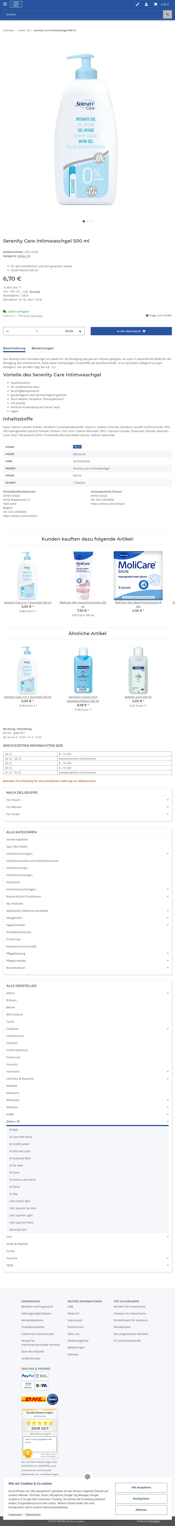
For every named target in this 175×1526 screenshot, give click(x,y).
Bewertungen (76, 1347)
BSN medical (14, 1014)
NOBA (10, 1114)
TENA (9, 1265)
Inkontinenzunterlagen (21, 889)
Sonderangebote (17, 839)
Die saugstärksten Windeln (131, 1334)
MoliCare (12, 1107)
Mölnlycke (12, 1100)
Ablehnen (140, 1509)
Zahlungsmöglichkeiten (36, 1313)
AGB (70, 1306)
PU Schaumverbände (127, 1340)
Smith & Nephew (17, 1244)
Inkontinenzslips (17, 868)
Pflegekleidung (15, 953)
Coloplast (12, 1029)
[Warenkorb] (161, 4)
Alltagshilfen (14, 918)
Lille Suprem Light (21, 1215)
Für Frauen (13, 800)
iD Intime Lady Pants (22, 1179)
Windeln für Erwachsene (130, 1306)
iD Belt (13, 1130)
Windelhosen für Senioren (131, 1320)
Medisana (12, 1093)
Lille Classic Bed (19, 1201)
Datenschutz (76, 1327)
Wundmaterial (15, 968)
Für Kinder (13, 814)
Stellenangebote (78, 1340)
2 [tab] (87, 221)
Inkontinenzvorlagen (19, 875)
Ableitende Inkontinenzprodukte (27, 911)
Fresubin (12, 1064)
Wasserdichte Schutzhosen (23, 896)
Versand (34, 291)
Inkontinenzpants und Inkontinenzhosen (32, 861)
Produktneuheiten (33, 1327)
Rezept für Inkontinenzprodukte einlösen (40, 1343)
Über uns (74, 1334)
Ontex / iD (23, 256)
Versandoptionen (32, 1320)
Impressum (75, 1320)
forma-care (13, 1057)
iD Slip (13, 1194)
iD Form (14, 1172)
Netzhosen (13, 882)
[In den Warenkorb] (6, 42)
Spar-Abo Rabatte (32, 1351)
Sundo (10, 1251)
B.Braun (11, 1000)
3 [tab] (91, 221)
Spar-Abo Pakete (17, 846)
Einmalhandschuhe (18, 932)
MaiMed (11, 1086)
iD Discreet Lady (19, 1151)
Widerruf (73, 1313)
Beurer (10, 1007)
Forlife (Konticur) (17, 1050)
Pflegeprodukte (16, 960)
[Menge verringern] (7, 331)
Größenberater (31, 1358)
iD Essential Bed (19, 1158)
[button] (137, 4)
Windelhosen (122, 1327)
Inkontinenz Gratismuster (37, 1334)
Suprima (11, 1258)
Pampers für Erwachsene (130, 1313)
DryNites (12, 1043)
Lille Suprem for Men (23, 1208)
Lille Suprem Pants (21, 1222)
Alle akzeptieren (140, 1487)
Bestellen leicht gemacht (37, 1306)
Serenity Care (18, 1229)
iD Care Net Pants (20, 1137)
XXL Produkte (14, 903)
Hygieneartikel (15, 925)
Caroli (10, 1021)
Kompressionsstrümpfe (21, 946)
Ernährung (13, 939)
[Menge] (37, 331)
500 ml (77, 446)
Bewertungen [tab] (43, 348)
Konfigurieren (140, 1498)
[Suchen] (83, 14)
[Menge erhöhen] (80, 331)
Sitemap (73, 1354)
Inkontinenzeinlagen (19, 853)
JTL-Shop (155, 1521)
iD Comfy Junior (19, 1144)
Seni (9, 1237)
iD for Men (16, 1165)
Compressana (15, 1036)
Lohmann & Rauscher (20, 1078)
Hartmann (12, 1071)
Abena (10, 993)
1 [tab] (84, 221)
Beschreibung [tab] (14, 348)
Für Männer (14, 807)
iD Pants (14, 1187)
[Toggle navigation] (5, 2)
